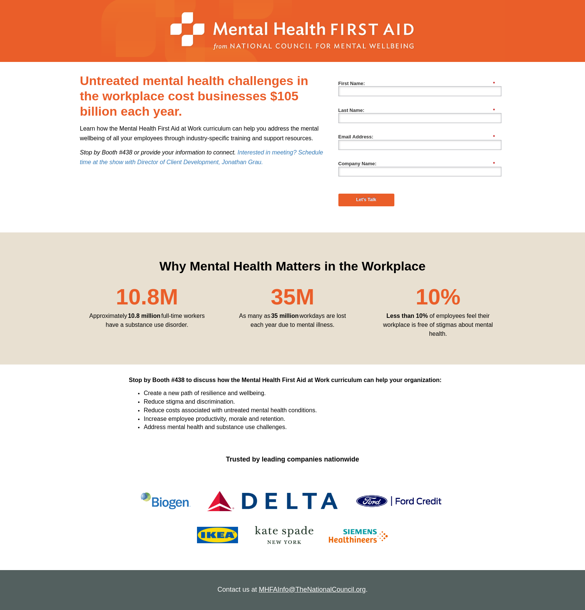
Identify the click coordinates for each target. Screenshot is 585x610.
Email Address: (416, 137)
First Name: (416, 84)
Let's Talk (366, 199)
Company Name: (416, 164)
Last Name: (416, 110)
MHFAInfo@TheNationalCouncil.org (312, 589)
